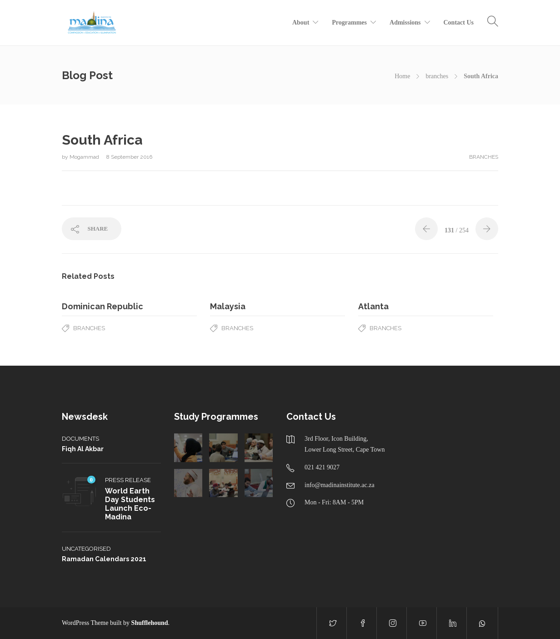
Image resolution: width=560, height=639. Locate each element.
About (300, 22)
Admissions (405, 22)
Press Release (128, 480)
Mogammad (85, 157)
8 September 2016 (129, 157)
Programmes (349, 22)
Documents (80, 438)
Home (402, 76)
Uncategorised (86, 548)
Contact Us (459, 22)
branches (436, 76)
